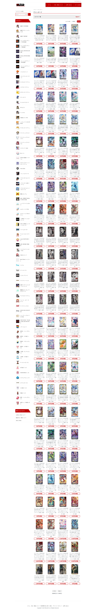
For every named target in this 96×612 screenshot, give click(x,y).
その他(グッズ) (21, 387)
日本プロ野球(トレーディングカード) (23, 224)
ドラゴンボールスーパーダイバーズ (23, 188)
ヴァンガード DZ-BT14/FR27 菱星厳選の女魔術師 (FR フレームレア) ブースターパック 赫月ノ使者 (63, 398)
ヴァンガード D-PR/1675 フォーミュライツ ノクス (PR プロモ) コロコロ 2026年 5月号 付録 (39, 38)
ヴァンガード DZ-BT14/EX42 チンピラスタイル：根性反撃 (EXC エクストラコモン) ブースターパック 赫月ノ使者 (75, 578)
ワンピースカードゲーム (23, 234)
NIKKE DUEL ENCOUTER (23, 311)
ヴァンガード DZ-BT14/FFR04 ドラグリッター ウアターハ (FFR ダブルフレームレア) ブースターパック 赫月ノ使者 (63, 556)
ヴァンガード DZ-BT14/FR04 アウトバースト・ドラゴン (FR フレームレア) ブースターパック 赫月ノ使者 (63, 511)
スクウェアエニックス (23, 377)
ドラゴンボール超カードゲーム (23, 183)
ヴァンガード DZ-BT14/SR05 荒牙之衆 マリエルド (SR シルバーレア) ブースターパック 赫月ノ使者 (75, 218)
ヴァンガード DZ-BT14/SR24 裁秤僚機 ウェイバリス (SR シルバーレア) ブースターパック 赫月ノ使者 (51, 151)
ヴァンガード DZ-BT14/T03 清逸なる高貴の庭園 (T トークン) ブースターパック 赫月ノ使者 (51, 60)
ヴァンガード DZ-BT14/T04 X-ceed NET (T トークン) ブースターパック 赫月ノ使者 (39, 60)
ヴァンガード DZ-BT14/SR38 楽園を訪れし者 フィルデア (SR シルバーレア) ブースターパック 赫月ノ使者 (63, 106)
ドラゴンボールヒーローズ (23, 178)
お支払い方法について (20, 414)
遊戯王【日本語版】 (22, 26)
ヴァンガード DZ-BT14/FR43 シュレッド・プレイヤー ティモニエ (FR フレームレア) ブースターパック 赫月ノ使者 (75, 331)
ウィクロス (20, 112)
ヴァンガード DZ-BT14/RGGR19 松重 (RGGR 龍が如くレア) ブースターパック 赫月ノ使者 (63, 263)
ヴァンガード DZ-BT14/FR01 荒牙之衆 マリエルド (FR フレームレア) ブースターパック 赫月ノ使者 (51, 533)
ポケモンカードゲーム (23, 92)
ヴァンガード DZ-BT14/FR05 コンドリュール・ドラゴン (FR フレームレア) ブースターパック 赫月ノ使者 (51, 511)
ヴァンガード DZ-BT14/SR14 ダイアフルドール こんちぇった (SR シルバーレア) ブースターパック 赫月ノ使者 (63, 196)
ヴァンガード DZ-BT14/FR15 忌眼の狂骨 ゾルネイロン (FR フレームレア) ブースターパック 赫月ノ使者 (39, 466)
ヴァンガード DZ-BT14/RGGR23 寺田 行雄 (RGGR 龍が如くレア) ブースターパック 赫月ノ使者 (75, 241)
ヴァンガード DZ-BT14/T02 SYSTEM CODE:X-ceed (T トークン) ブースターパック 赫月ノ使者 (63, 60)
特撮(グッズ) (21, 393)
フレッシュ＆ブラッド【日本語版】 (23, 61)
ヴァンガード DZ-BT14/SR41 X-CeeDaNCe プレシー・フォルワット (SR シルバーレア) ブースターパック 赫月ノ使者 (39, 106)
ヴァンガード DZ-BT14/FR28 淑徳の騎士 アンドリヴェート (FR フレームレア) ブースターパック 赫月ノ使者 (51, 398)
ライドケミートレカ (22, 280)
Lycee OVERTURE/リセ (22, 239)
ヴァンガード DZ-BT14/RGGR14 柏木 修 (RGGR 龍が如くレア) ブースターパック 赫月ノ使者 (63, 285)
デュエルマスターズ (22, 102)
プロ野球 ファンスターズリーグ (23, 219)
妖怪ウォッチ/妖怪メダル (23, 403)
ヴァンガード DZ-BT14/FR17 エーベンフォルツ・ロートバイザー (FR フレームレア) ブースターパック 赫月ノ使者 (63, 443)
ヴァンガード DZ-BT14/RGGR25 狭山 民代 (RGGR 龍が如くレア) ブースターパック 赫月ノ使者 (51, 241)
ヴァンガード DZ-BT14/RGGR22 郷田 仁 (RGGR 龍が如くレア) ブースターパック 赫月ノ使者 (39, 263)
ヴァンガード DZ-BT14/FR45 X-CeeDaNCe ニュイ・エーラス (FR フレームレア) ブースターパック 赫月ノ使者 (63, 331)
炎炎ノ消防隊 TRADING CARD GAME (23, 199)
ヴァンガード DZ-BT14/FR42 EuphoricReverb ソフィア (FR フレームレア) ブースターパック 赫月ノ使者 (39, 353)
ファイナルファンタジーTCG (23, 250)
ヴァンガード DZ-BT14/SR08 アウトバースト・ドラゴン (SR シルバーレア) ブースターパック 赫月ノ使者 (51, 218)
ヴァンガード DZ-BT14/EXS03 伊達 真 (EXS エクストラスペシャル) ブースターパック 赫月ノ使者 (63, 578)
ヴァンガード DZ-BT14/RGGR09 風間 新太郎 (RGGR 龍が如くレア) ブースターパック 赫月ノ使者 (51, 308)
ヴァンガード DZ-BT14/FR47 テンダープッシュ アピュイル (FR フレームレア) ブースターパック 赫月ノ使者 (39, 331)
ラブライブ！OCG (22, 148)
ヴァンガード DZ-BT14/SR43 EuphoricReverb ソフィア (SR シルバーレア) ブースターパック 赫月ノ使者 (63, 83)
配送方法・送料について (21, 417)
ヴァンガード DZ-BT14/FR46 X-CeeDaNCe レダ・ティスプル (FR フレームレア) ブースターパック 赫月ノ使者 (51, 331)
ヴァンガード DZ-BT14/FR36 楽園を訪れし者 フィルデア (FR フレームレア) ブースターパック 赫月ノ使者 (39, 376)
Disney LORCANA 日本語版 (23, 51)
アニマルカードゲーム (23, 295)
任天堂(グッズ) (21, 367)
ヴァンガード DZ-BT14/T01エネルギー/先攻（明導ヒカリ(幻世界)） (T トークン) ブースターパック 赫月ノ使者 (51, 83)
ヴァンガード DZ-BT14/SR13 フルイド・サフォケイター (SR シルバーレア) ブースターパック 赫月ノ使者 (75, 196)
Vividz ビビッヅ (21, 255)
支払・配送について (35, 605)
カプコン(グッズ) (21, 382)
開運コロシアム (21, 194)
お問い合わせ (66, 605)
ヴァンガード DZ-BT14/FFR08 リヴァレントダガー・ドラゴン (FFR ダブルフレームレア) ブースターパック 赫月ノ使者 (51, 556)
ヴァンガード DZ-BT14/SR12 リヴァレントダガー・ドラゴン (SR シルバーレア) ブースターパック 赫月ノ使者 (39, 218)
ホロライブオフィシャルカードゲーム (23, 163)
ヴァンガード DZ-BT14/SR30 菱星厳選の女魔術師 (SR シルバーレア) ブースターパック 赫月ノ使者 (63, 128)
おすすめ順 (68, 21)
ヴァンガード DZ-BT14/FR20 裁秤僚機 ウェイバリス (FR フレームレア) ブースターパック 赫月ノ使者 (75, 421)
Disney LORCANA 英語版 (23, 56)
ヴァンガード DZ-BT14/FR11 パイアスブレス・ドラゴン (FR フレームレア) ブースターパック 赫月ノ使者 (75, 466)
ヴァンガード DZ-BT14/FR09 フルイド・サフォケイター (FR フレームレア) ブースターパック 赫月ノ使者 (51, 488)
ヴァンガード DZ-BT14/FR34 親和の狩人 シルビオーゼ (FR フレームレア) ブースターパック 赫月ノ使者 (51, 376)
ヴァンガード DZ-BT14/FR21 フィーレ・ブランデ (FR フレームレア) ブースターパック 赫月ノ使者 (63, 421)
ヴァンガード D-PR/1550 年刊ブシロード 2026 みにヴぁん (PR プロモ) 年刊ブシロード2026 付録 (51, 38)
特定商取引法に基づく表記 (46, 605)
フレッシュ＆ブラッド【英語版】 (23, 66)
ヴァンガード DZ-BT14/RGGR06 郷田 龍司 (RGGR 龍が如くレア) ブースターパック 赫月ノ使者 (63, 308)
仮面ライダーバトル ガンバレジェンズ (23, 285)
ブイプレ (20, 265)
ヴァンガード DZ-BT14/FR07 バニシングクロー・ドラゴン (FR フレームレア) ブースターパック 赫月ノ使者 (75, 488)
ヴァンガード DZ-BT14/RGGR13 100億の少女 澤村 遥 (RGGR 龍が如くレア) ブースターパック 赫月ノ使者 (75, 286)
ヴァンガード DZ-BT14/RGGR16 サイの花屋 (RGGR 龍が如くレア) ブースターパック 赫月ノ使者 (39, 286)
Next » (59, 591)
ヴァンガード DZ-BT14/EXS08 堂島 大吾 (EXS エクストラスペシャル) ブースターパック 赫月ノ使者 (39, 578)
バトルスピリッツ (22, 71)
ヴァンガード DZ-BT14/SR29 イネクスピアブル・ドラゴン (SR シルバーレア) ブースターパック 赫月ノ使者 (75, 128)
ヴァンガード (40, 9)
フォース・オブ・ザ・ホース (23, 300)
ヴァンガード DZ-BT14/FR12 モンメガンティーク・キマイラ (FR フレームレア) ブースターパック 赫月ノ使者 (63, 466)
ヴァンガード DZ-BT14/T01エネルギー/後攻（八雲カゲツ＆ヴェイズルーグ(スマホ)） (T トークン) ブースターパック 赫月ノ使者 (39, 83)
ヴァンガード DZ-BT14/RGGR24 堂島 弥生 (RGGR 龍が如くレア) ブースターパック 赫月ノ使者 (63, 241)
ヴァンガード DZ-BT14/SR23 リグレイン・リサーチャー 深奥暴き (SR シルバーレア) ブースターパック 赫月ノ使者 (63, 151)
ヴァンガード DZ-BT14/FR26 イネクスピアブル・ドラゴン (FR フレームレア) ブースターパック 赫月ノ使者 (75, 398)
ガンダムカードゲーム (23, 82)
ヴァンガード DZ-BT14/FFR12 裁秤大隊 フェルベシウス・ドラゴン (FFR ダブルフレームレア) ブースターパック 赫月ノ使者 (75, 533)
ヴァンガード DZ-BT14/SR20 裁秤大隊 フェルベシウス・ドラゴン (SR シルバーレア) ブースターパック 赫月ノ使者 (51, 173)
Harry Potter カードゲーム (23, 260)
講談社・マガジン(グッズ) (23, 342)
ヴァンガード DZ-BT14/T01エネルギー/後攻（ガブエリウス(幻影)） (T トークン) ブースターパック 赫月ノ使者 (75, 61)
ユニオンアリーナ (22, 275)
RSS (17, 420)
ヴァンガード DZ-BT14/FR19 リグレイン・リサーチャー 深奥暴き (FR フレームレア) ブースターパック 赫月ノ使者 (39, 443)
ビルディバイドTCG (22, 209)
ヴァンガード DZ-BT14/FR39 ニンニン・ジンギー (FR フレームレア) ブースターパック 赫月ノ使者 (63, 353)
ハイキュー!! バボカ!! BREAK (23, 122)
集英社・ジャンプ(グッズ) (23, 331)
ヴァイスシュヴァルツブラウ (23, 138)
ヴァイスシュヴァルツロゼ (23, 143)
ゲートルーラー (21, 270)
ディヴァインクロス (22, 306)
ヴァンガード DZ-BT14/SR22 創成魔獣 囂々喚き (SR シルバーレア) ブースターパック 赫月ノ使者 (75, 151)
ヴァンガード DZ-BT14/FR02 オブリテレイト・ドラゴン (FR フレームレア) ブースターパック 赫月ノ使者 (39, 533)
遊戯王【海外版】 (22, 36)
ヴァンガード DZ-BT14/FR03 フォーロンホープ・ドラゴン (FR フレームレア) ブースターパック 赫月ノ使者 (75, 511)
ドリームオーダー (22, 229)
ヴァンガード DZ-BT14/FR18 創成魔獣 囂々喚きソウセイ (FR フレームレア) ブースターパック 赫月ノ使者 (51, 443)
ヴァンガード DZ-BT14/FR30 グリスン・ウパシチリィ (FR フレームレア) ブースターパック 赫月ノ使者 (39, 398)
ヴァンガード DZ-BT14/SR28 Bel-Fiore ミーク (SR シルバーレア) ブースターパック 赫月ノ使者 (39, 151)
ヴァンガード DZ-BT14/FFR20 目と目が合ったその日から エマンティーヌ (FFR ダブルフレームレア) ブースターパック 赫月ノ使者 (63, 533)
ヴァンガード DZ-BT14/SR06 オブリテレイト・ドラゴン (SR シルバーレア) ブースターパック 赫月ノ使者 (63, 218)
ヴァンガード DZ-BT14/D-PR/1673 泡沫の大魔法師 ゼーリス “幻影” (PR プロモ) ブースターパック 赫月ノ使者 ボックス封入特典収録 (75, 38)
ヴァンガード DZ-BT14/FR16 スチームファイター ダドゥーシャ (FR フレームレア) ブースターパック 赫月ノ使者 (75, 443)
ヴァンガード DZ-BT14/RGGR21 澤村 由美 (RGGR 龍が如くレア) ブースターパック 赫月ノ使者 (51, 263)
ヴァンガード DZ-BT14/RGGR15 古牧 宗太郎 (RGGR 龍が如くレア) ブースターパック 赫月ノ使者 (51, 286)
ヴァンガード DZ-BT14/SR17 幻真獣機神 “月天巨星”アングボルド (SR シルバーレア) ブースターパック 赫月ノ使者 (75, 173)
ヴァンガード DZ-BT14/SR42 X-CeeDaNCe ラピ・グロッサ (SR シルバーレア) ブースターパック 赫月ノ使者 (75, 83)
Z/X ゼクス (20, 107)
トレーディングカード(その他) (23, 316)
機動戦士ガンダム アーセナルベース (23, 290)
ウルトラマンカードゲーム (23, 76)
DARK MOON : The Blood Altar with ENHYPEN (23, 321)
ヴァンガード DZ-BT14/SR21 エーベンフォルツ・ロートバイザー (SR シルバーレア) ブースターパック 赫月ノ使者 (39, 173)
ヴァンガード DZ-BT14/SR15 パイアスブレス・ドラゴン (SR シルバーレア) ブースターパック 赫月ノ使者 (51, 196)
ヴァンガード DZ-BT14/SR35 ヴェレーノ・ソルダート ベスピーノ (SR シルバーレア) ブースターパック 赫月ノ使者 (39, 128)
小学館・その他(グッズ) (22, 357)
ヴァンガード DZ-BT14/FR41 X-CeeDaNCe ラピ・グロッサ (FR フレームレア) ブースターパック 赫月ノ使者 (51, 353)
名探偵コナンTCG (22, 117)
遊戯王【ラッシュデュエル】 (23, 31)
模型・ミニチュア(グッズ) (23, 398)
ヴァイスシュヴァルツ (23, 132)
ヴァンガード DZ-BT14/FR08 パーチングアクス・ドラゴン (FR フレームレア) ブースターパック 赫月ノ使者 (63, 488)
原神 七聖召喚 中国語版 (22, 244)
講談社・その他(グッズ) (22, 347)
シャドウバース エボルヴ (23, 204)
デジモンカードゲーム (23, 127)
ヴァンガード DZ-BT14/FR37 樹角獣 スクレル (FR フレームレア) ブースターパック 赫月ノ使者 (75, 353)
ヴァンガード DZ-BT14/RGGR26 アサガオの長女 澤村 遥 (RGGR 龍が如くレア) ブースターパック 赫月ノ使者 (39, 241)
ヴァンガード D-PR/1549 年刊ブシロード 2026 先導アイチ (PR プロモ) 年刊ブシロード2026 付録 (63, 38)
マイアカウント (77, 1)
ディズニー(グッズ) (22, 362)
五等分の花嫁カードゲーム (23, 158)
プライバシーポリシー (57, 605)
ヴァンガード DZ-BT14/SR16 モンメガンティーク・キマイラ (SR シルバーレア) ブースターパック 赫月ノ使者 (39, 196)
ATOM (20, 420)
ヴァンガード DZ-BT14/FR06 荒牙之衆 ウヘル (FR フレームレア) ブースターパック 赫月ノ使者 (39, 510)
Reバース (20, 153)
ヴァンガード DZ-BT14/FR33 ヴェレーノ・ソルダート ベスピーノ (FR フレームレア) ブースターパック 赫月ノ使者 (63, 376)
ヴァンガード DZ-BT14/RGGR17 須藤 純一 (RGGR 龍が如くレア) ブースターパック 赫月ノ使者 (75, 263)
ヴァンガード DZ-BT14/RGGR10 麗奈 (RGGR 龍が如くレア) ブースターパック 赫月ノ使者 (39, 308)
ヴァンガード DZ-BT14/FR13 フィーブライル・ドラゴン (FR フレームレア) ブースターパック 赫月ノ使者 (51, 466)
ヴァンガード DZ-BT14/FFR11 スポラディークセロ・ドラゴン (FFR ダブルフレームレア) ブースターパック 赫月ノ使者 (39, 556)
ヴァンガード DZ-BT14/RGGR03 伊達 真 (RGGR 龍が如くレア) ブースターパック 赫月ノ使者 (75, 308)
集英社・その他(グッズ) (22, 337)
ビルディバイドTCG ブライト (23, 214)
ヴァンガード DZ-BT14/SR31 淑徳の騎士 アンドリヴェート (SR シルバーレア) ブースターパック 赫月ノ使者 (51, 128)
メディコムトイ (21, 326)
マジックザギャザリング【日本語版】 (23, 41)
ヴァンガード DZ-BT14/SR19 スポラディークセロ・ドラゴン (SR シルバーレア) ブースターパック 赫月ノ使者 (63, 173)
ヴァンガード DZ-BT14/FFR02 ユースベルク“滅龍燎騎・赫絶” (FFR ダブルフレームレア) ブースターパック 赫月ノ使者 (75, 556)
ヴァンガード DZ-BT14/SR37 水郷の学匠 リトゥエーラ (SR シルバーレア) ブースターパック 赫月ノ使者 (75, 106)
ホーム (35, 9)
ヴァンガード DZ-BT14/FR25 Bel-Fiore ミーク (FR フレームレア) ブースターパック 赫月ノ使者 (39, 420)
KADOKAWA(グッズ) (22, 372)
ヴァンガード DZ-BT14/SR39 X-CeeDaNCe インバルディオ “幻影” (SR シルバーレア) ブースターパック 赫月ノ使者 (51, 106)
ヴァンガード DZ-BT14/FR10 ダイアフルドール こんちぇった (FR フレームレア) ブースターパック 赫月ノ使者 (39, 488)
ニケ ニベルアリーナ (22, 173)
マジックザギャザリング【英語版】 (23, 46)
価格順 (73, 21)
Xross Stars (20, 168)
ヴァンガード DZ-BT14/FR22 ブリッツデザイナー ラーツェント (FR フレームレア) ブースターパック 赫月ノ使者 (51, 421)
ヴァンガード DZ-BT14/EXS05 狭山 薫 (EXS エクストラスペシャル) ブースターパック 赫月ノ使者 (51, 578)
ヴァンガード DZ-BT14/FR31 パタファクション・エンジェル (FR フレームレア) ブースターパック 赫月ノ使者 (75, 376)
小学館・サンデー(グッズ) (23, 352)
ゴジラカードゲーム (22, 87)
